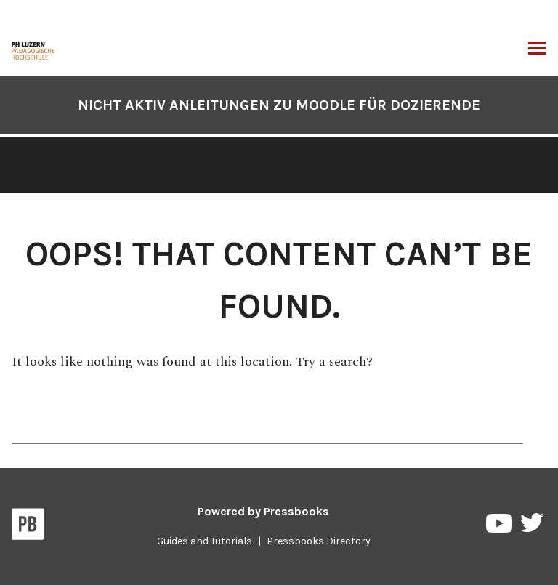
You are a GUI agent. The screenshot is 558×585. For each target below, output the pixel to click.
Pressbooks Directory (319, 541)
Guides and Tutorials (204, 541)
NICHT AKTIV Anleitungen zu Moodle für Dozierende (279, 105)
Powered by (263, 511)
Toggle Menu (537, 50)
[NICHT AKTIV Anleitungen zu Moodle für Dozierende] (34, 49)
